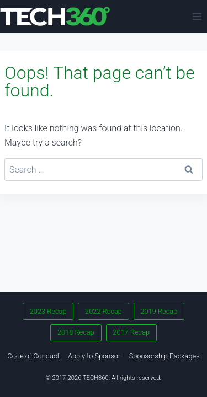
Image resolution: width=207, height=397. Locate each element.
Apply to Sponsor (94, 356)
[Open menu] (197, 16)
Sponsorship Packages (164, 356)
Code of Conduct (33, 356)
